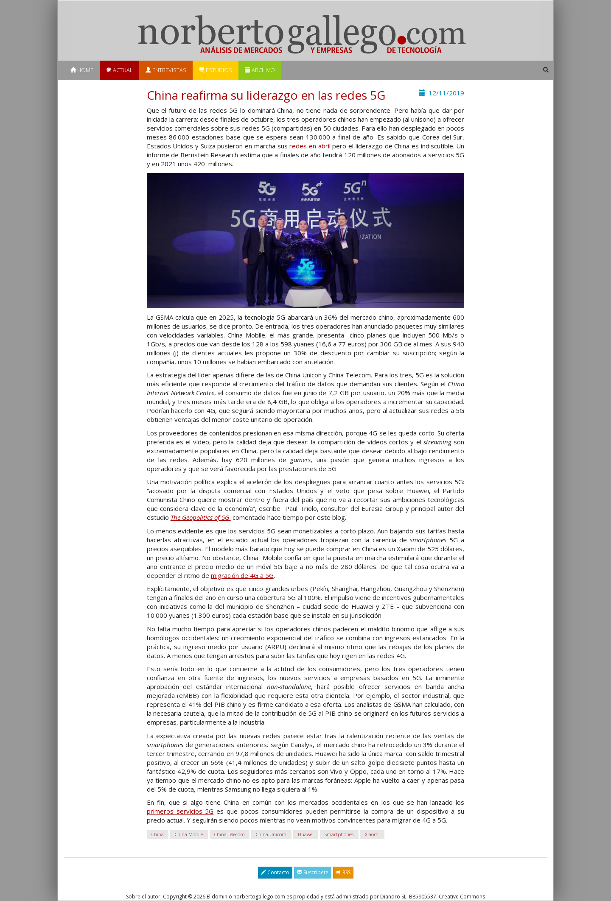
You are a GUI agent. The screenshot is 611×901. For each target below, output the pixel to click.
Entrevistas (166, 70)
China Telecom (229, 834)
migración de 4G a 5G (242, 575)
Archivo (260, 70)
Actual (119, 70)
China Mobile (189, 834)
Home (81, 70)
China (157, 834)
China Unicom (271, 834)
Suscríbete (312, 872)
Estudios (215, 70)
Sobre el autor (143, 896)
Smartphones (339, 834)
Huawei (306, 834)
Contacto (275, 872)
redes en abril (309, 146)
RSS (343, 872)
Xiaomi (372, 834)
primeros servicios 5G (180, 811)
